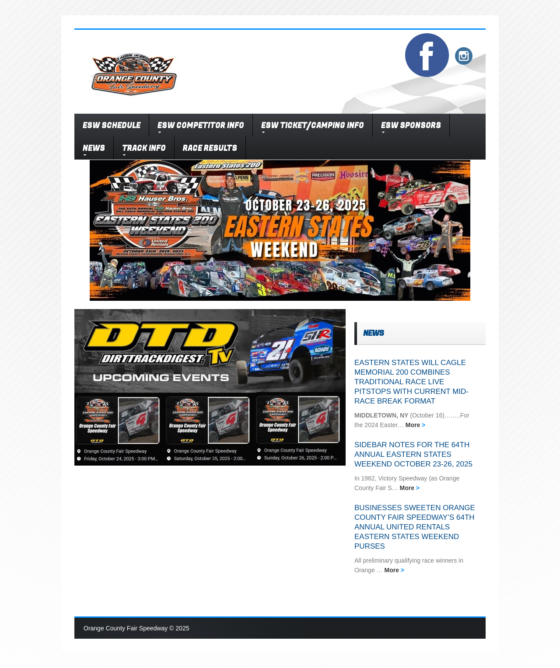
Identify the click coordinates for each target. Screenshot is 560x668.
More (416, 424)
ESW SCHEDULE (111, 125)
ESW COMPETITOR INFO (201, 125)
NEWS (94, 148)
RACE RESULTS (210, 148)
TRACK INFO (144, 148)
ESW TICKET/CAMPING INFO (312, 125)
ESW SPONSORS (411, 125)
